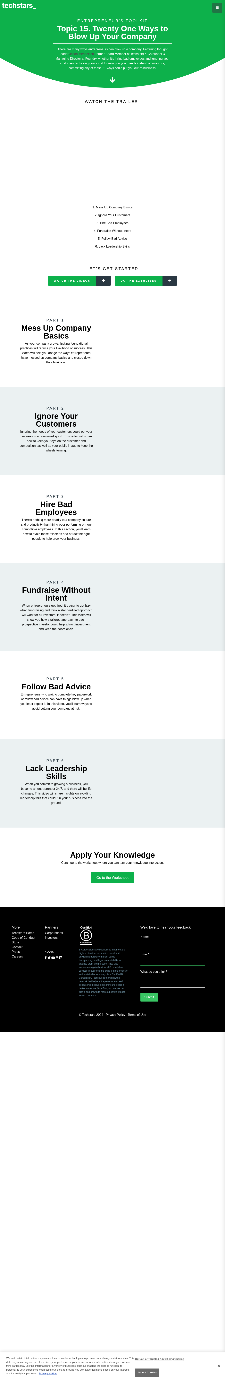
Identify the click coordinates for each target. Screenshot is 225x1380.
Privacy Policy (115, 1014)
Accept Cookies (147, 1372)
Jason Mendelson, (82, 54)
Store (15, 942)
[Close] (218, 1366)
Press (16, 951)
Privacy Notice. (48, 1373)
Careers (17, 956)
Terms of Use (137, 1014)
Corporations (54, 933)
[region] (112, 1366)
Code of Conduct (23, 937)
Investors (51, 937)
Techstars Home (23, 933)
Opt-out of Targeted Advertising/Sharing (159, 1358)
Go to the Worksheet (112, 878)
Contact (17, 947)
